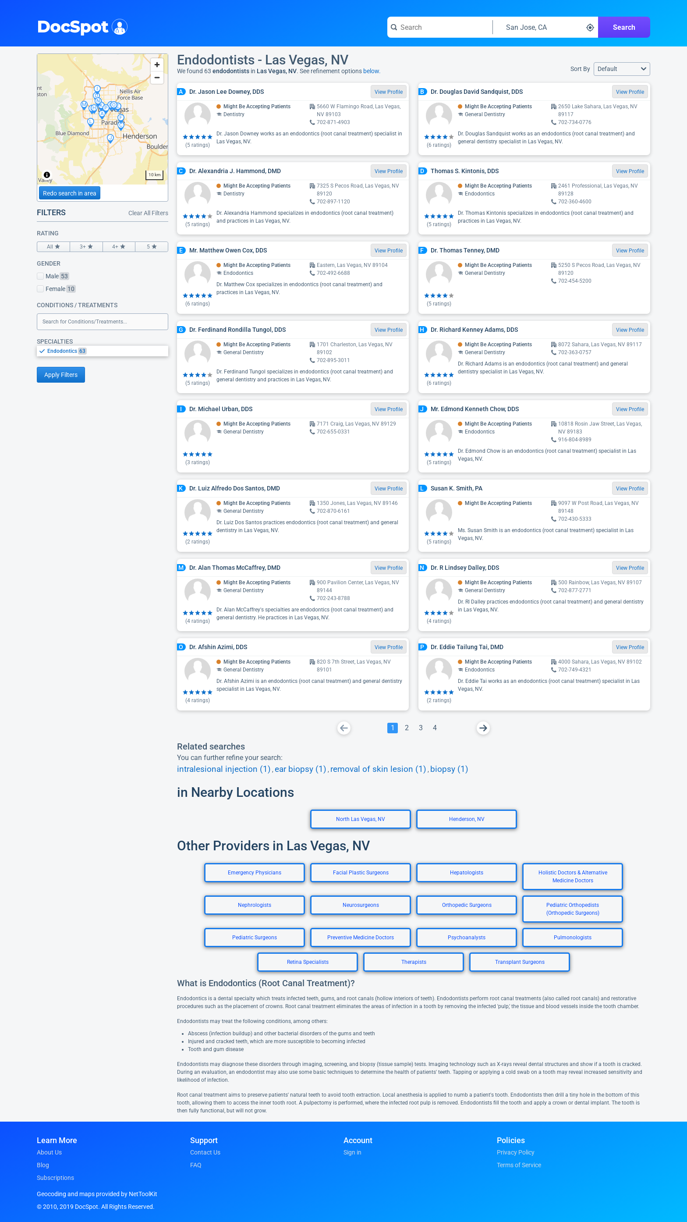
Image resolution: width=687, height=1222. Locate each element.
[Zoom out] (157, 77)
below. (372, 71)
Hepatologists (466, 873)
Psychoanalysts (466, 937)
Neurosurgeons (361, 905)
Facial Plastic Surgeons (361, 873)
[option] (107, 351)
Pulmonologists (572, 937)
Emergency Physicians (254, 873)
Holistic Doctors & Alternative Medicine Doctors (572, 877)
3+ (86, 247)
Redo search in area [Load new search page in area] (69, 193)
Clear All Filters (148, 213)
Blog (43, 1165)
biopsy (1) (449, 769)
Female (56, 289)
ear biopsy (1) (300, 769)
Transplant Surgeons (520, 962)
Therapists (413, 962)
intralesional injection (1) (224, 769)
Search (624, 27)
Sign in (352, 1152)
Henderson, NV (467, 819)
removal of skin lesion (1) (378, 769)
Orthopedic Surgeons (467, 905)
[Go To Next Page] (483, 728)
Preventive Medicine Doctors (360, 937)
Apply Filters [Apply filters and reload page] (61, 374)
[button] (622, 69)
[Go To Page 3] (421, 728)
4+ (119, 247)
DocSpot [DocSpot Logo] (80, 26)
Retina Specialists (308, 962)
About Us (49, 1152)
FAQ (196, 1165)
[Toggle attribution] (47, 175)
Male (53, 276)
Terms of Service (519, 1165)
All (53, 247)
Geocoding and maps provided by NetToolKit (97, 1193)
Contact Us (205, 1152)
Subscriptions (55, 1177)
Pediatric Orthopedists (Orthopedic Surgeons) (572, 909)
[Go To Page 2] (407, 728)
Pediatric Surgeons (254, 937)
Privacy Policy (516, 1152)
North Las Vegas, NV (360, 819)
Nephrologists (254, 905)
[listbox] (102, 350)
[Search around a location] (545, 27)
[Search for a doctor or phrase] (439, 27)
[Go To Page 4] (435, 728)
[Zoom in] (157, 64)
